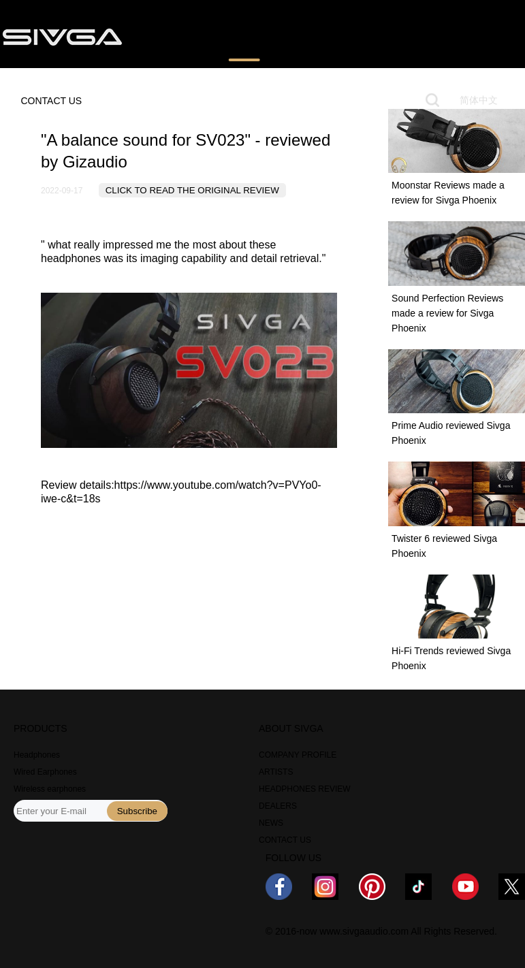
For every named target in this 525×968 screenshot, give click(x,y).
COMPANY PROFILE (297, 755)
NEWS (402, 36)
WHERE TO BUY (327, 36)
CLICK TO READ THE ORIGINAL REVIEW (192, 190)
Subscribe (137, 811)
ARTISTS (276, 772)
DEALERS (278, 806)
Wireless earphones (50, 789)
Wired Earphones (45, 772)
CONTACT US (51, 100)
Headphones (37, 755)
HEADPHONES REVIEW (305, 789)
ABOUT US (465, 36)
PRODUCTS (171, 36)
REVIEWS (244, 36)
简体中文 (479, 100)
